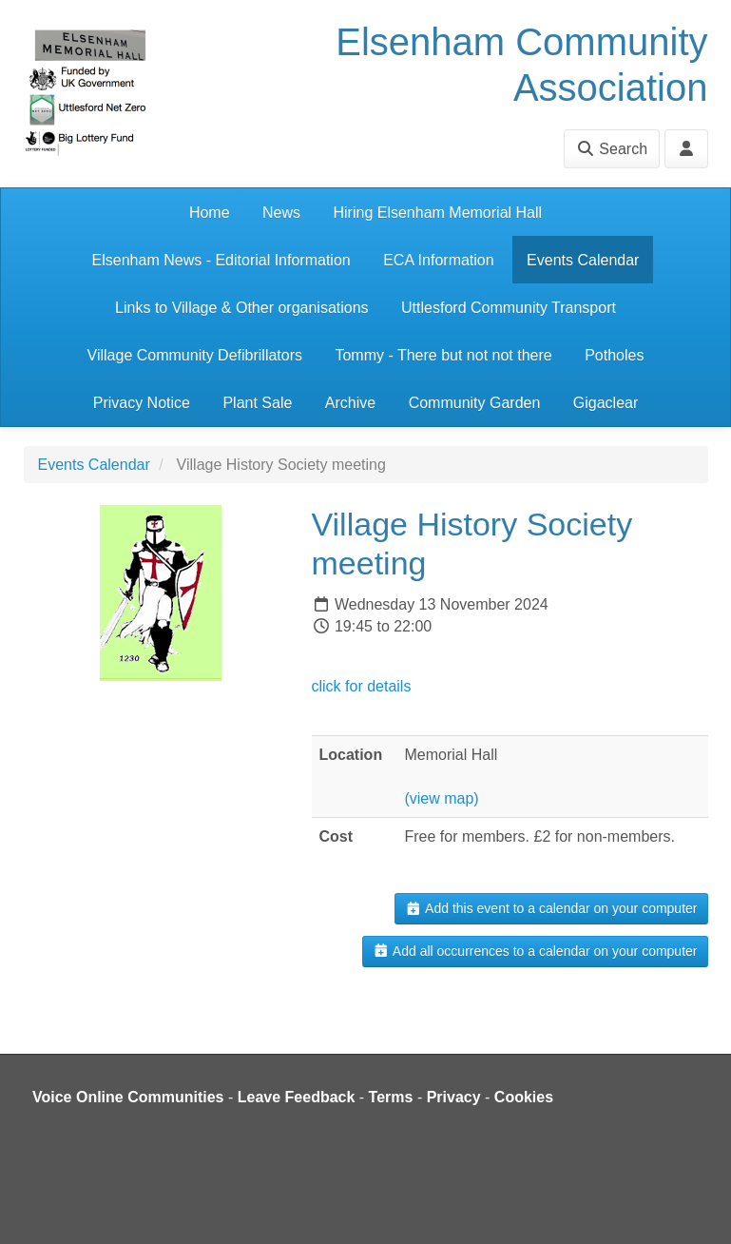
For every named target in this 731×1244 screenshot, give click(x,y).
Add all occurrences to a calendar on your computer (535, 951)
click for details (362, 686)
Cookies (523, 1097)
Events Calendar (583, 260)
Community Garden (475, 403)
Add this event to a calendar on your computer (551, 908)
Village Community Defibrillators (194, 355)
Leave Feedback (297, 1097)
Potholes (614, 355)
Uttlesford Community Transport (508, 308)
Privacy (454, 1097)
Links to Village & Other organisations (242, 308)
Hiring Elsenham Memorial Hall (437, 212)
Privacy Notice (141, 403)
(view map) (441, 798)
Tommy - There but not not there (443, 355)
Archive (350, 403)
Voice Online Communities (128, 1097)
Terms (391, 1097)
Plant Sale (257, 403)
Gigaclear (605, 403)
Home (209, 212)
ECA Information (438, 260)
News (281, 212)
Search (611, 149)
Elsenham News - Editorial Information (221, 260)
